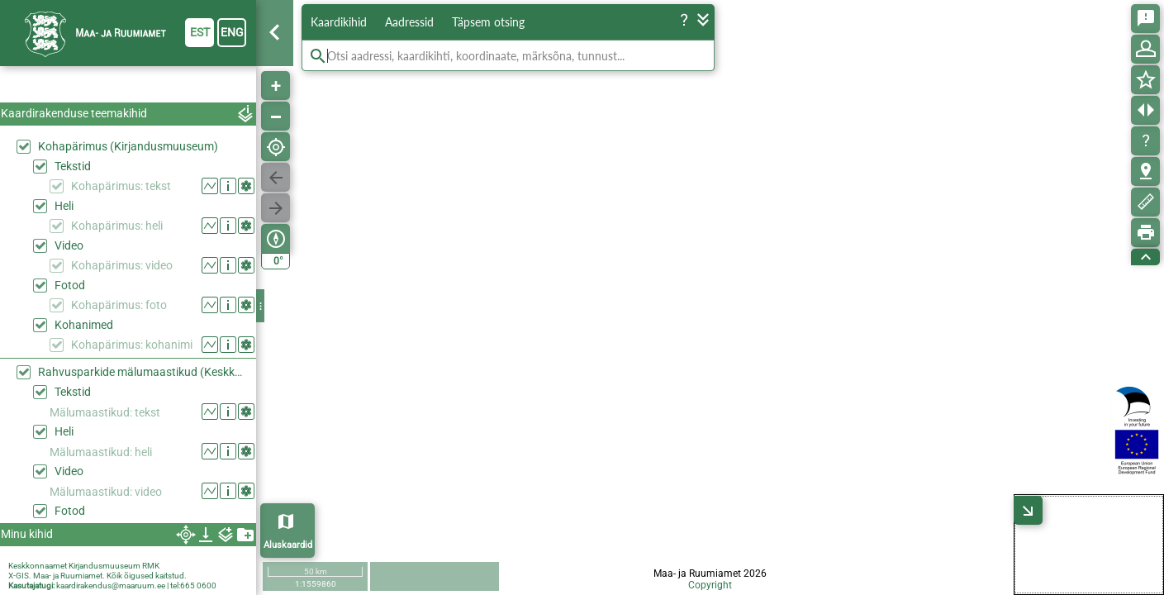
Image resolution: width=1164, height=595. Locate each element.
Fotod (70, 285)
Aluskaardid (288, 545)
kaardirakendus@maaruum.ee (110, 585)
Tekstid (73, 166)
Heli (64, 205)
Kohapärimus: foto (119, 305)
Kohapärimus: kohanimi (131, 344)
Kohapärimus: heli (117, 225)
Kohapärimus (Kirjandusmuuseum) (128, 146)
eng (232, 32)
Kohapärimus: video (122, 265)
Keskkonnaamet (37, 565)
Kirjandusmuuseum (104, 565)
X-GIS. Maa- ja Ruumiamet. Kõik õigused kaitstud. (97, 575)
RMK (150, 565)
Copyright (710, 585)
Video (69, 245)
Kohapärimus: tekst (121, 186)
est (200, 32)
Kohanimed (84, 324)
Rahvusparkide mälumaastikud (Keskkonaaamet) (143, 371)
